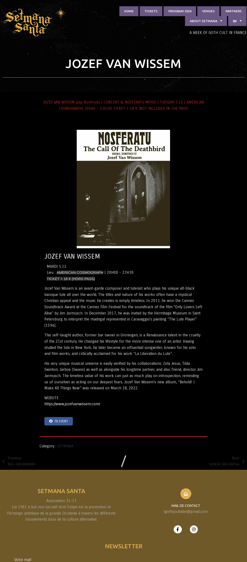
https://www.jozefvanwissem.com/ (154, 386)
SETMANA (65, 428)
